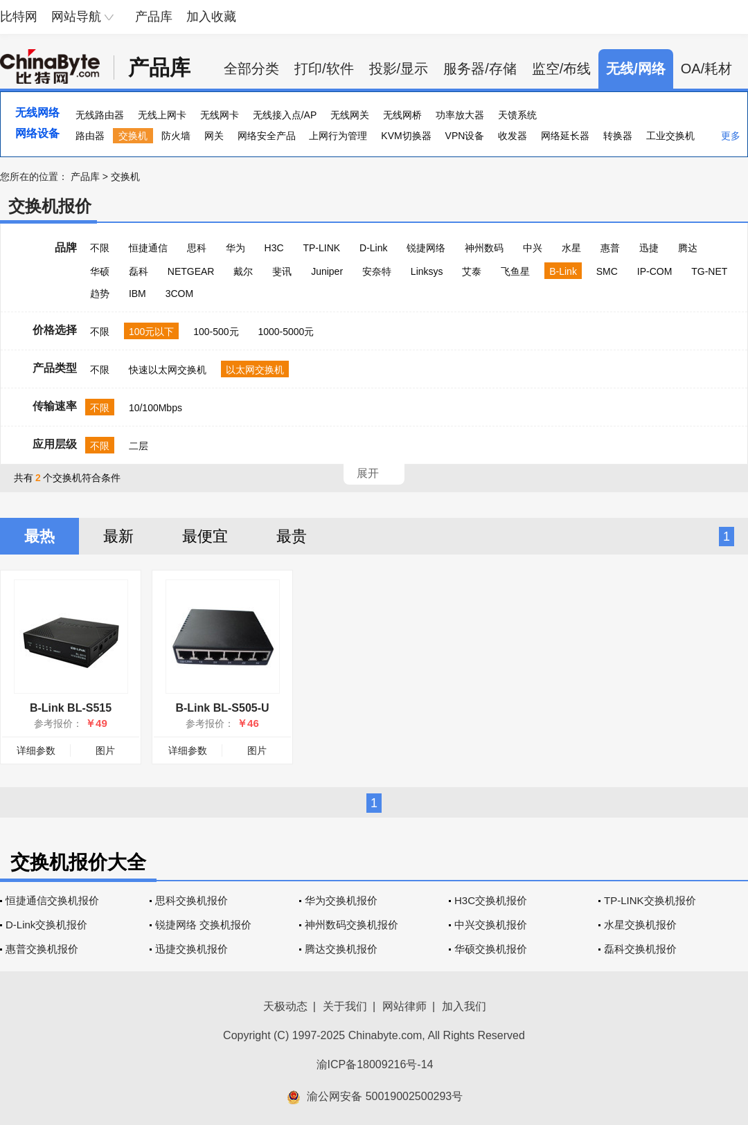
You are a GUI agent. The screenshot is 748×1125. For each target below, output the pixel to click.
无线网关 (349, 114)
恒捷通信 (148, 247)
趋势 (99, 293)
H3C (274, 247)
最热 (39, 536)
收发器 (512, 135)
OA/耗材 (706, 68)
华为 (235, 247)
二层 (138, 445)
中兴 (532, 247)
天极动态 (285, 1006)
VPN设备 (465, 135)
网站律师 (404, 1006)
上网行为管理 (338, 135)
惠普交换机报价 (42, 949)
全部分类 (251, 68)
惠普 (610, 247)
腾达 (687, 247)
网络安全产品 (267, 135)
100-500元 (215, 331)
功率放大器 (460, 114)
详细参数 (36, 750)
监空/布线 (561, 68)
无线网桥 (402, 114)
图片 (105, 750)
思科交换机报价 (191, 900)
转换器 (617, 135)
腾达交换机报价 (341, 949)
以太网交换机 (255, 369)
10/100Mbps (155, 407)
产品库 (153, 17)
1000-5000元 (286, 331)
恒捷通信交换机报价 (52, 900)
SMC (607, 271)
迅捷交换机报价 (191, 949)
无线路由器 (99, 114)
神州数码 (484, 247)
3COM (179, 293)
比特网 (18, 17)
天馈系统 (517, 114)
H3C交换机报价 (490, 900)
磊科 (138, 271)
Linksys (427, 271)
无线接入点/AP (285, 114)
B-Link (563, 271)
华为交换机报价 (341, 900)
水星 (571, 247)
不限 (99, 247)
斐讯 (282, 271)
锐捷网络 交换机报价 (203, 924)
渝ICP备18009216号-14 (375, 1064)
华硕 (99, 271)
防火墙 (175, 135)
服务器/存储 (480, 68)
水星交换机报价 (640, 924)
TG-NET (709, 271)
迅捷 (649, 247)
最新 (118, 536)
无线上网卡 (162, 114)
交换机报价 (49, 206)
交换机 (133, 135)
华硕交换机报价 (490, 949)
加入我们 (464, 1006)
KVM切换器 (406, 135)
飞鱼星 (515, 271)
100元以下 (151, 331)
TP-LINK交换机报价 (650, 900)
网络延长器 (565, 135)
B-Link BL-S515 (71, 708)
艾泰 (471, 271)
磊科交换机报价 (640, 949)
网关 (214, 135)
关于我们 (345, 1006)
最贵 (291, 536)
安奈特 (376, 271)
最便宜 (205, 536)
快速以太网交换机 (167, 369)
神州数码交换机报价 (351, 924)
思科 (196, 247)
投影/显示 (399, 68)
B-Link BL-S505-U (222, 708)
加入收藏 (211, 17)
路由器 (90, 135)
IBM (137, 293)
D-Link (373, 247)
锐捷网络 (426, 247)
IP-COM (655, 271)
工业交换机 (670, 135)
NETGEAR (191, 271)
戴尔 (243, 271)
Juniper (327, 271)
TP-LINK (321, 247)
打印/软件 (324, 68)
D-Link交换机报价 (46, 924)
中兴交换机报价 (490, 924)
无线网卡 (219, 114)
